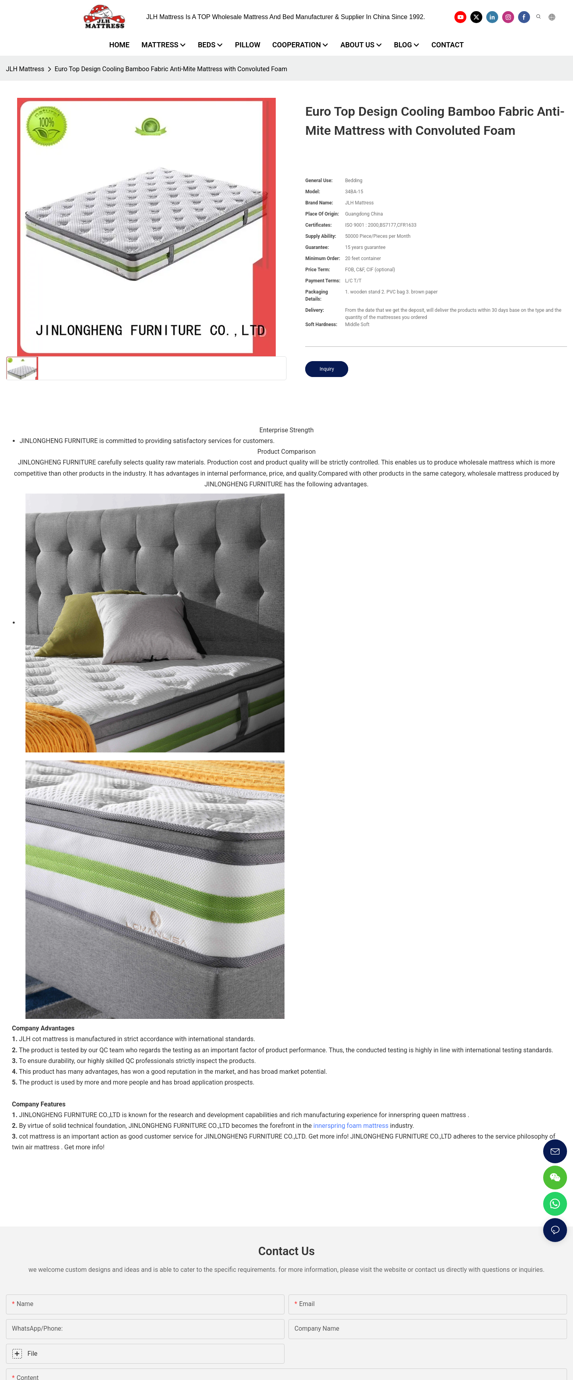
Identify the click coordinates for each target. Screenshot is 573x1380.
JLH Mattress (25, 69)
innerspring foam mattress (351, 1125)
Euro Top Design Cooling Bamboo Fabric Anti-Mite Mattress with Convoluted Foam (171, 69)
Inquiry (327, 369)
